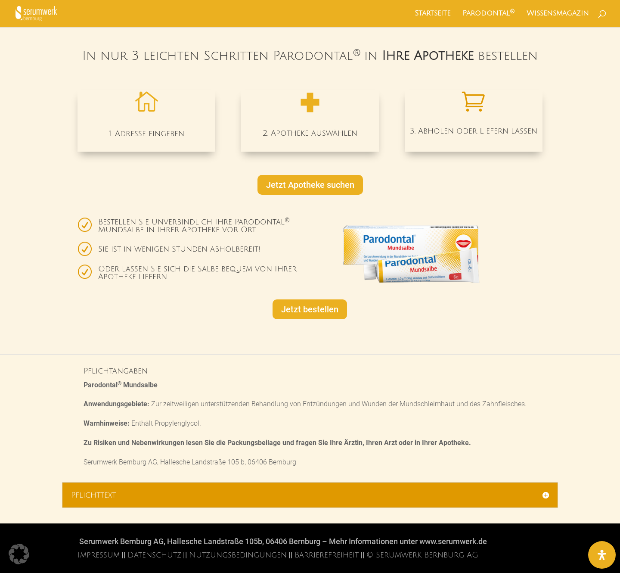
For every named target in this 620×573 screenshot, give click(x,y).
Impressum (99, 555)
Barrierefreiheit (326, 555)
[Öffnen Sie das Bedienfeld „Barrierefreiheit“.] (602, 555)
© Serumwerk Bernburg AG (422, 555)
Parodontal (488, 13)
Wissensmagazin (558, 13)
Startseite (432, 13)
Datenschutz (154, 555)
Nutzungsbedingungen (238, 555)
